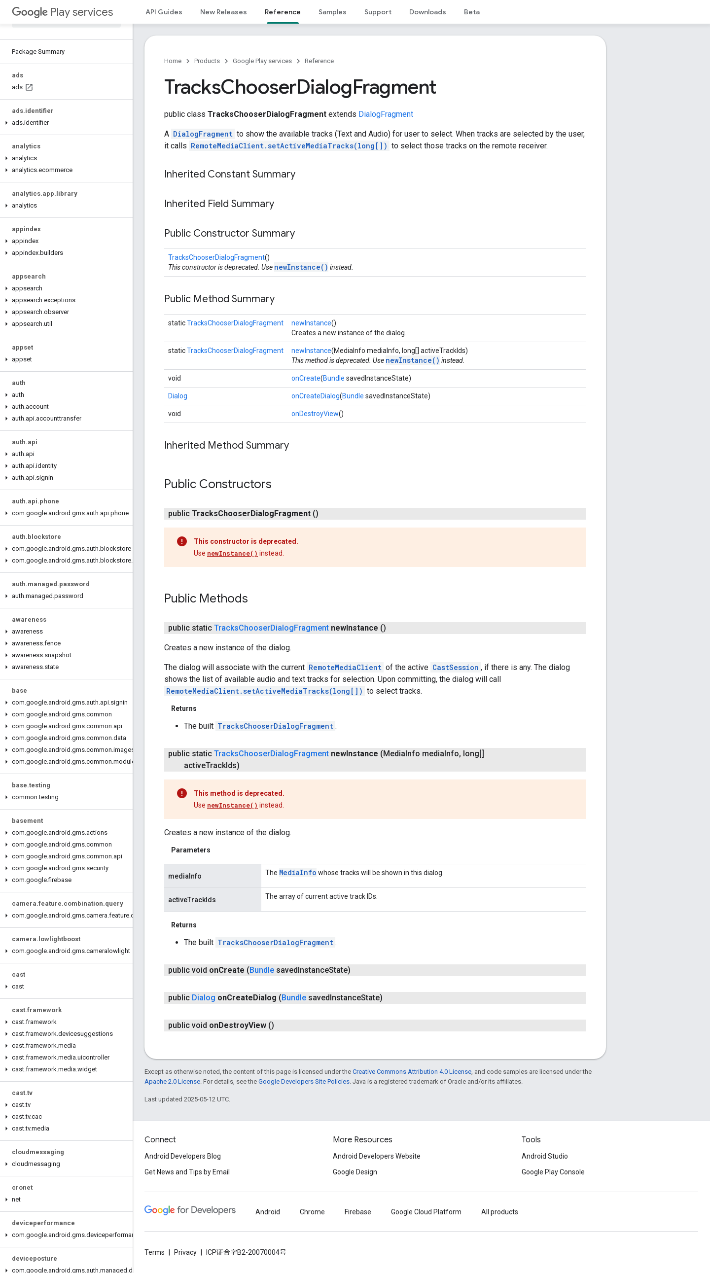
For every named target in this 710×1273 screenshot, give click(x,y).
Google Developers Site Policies (304, 1081)
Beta (472, 11)
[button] (64, 123)
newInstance (311, 323)
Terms (154, 1252)
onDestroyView (315, 414)
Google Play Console (553, 1172)
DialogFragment (385, 114)
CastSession (455, 667)
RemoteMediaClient (345, 667)
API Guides (163, 11)
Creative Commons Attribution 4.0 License (412, 1071)
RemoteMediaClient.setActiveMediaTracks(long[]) (289, 145)
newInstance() (301, 267)
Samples (333, 11)
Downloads (427, 11)
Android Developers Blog (182, 1156)
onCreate (305, 378)
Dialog (177, 396)
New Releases (223, 11)
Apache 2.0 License (172, 1081)
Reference (319, 61)
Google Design (355, 1172)
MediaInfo (298, 872)
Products (207, 61)
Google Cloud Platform (426, 1212)
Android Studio (545, 1156)
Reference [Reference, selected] (283, 11)
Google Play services (262, 61)
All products (499, 1212)
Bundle (334, 378)
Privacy (185, 1252)
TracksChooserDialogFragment (216, 257)
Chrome (312, 1212)
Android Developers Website (377, 1156)
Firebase (358, 1212)
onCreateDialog (315, 396)
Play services (62, 12)
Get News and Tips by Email (187, 1172)
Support (377, 11)
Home (172, 61)
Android (267, 1212)
